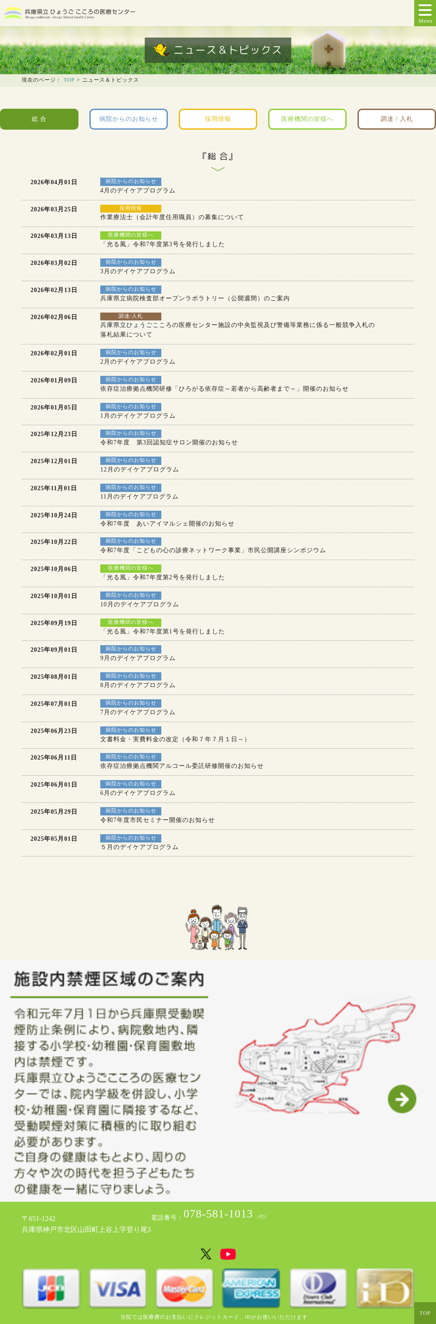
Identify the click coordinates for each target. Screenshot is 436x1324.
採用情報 (218, 119)
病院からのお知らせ (128, 119)
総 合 (39, 119)
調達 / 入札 (397, 119)
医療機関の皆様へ (307, 119)
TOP (69, 80)
